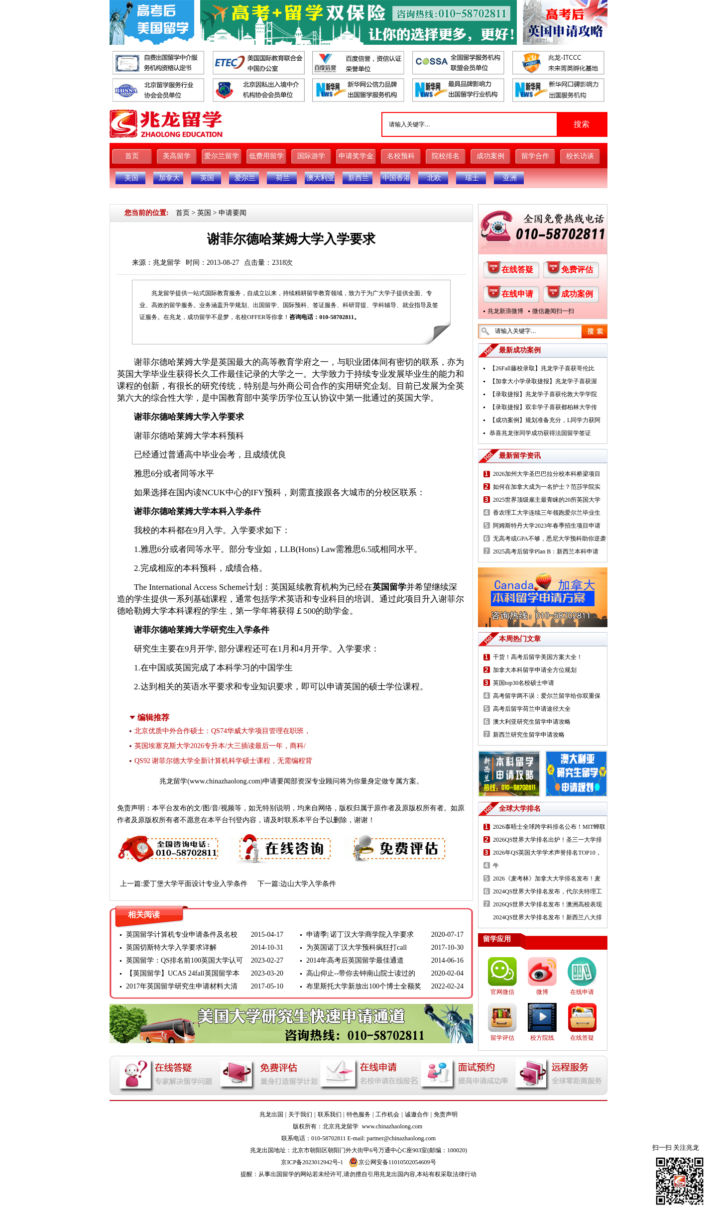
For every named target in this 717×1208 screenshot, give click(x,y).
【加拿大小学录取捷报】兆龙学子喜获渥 (543, 381)
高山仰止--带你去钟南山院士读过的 (360, 973)
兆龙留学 (167, 262)
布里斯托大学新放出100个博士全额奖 (363, 986)
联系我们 (330, 1114)
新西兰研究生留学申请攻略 (529, 734)
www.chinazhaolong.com (225, 781)
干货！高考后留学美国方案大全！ (538, 657)
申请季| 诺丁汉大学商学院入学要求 (360, 934)
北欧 (434, 178)
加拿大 (169, 178)
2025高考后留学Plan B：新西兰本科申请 (545, 551)
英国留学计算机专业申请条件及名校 (182, 934)
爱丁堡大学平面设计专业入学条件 (195, 883)
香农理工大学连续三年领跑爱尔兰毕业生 (546, 512)
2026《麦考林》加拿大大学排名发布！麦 (546, 878)
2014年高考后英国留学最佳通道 (355, 960)
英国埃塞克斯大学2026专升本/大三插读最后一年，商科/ (220, 746)
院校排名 (446, 156)
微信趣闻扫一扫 (553, 311)
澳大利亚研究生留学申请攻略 (532, 721)
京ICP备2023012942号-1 (312, 1162)
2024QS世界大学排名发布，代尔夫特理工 (547, 891)
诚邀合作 (417, 1114)
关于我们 (300, 1114)
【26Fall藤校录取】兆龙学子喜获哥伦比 (542, 368)
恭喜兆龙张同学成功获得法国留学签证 (540, 433)
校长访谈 (580, 156)
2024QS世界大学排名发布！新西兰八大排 (547, 917)
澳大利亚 (321, 178)
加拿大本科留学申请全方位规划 (535, 669)
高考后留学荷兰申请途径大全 (532, 708)
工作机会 (387, 1114)
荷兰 (283, 178)
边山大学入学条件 (308, 883)
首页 (132, 156)
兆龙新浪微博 (505, 311)
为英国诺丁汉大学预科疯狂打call (356, 947)
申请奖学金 (356, 156)
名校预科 (401, 156)
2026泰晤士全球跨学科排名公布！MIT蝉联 (549, 826)
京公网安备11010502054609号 (392, 1162)
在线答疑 (517, 269)
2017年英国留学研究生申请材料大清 (182, 986)
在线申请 (517, 294)
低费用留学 (266, 156)
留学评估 (502, 1037)
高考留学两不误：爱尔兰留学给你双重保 (546, 695)
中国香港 (396, 178)
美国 (131, 178)
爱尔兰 (245, 178)
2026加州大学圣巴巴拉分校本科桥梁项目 (546, 473)
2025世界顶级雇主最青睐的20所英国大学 (546, 499)
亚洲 (510, 178)
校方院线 (542, 1037)
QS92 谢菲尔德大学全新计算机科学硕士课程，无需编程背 (223, 761)
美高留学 (177, 156)
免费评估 (577, 269)
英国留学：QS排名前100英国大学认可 (184, 960)
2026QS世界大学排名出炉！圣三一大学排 (547, 839)
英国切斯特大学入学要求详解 (171, 947)
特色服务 (358, 1114)
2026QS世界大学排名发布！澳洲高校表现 (547, 904)
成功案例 (490, 156)
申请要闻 (232, 213)
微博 (542, 991)
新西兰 (358, 178)
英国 (207, 178)
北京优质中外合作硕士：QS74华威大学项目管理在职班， (222, 731)
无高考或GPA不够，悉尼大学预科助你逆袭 (549, 538)
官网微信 (502, 991)
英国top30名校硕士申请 (523, 682)
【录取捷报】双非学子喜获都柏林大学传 (543, 407)
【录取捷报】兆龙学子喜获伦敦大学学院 (543, 394)
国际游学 (311, 156)
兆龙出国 (271, 1114)
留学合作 (535, 156)
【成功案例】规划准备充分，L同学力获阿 (544, 420)
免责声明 (446, 1114)
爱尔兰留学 (221, 156)
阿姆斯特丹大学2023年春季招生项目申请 (546, 525)
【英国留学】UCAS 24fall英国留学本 (182, 973)
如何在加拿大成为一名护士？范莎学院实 (546, 486)
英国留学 (389, 587)
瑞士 (472, 178)
